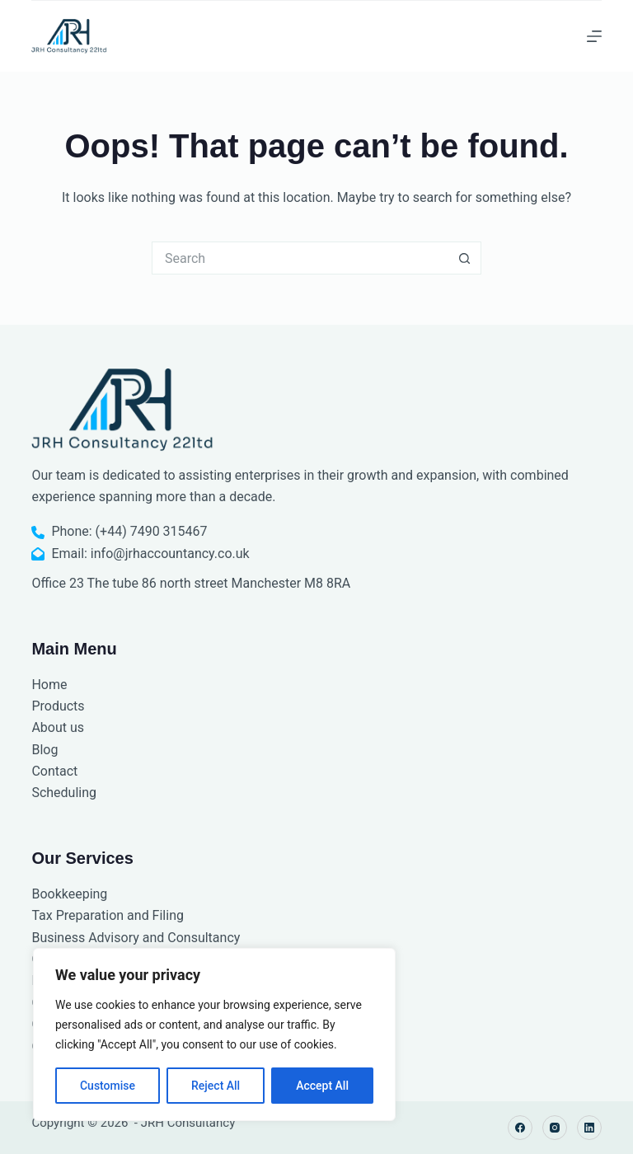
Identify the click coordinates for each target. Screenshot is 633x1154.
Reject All (215, 1085)
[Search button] (464, 258)
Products (57, 706)
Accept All (322, 1085)
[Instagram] (554, 1127)
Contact (54, 771)
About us (57, 727)
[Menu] (594, 36)
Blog (44, 750)
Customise (107, 1085)
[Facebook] (520, 1127)
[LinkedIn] (589, 1127)
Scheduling (63, 792)
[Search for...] (300, 258)
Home (49, 684)
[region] (214, 1034)
